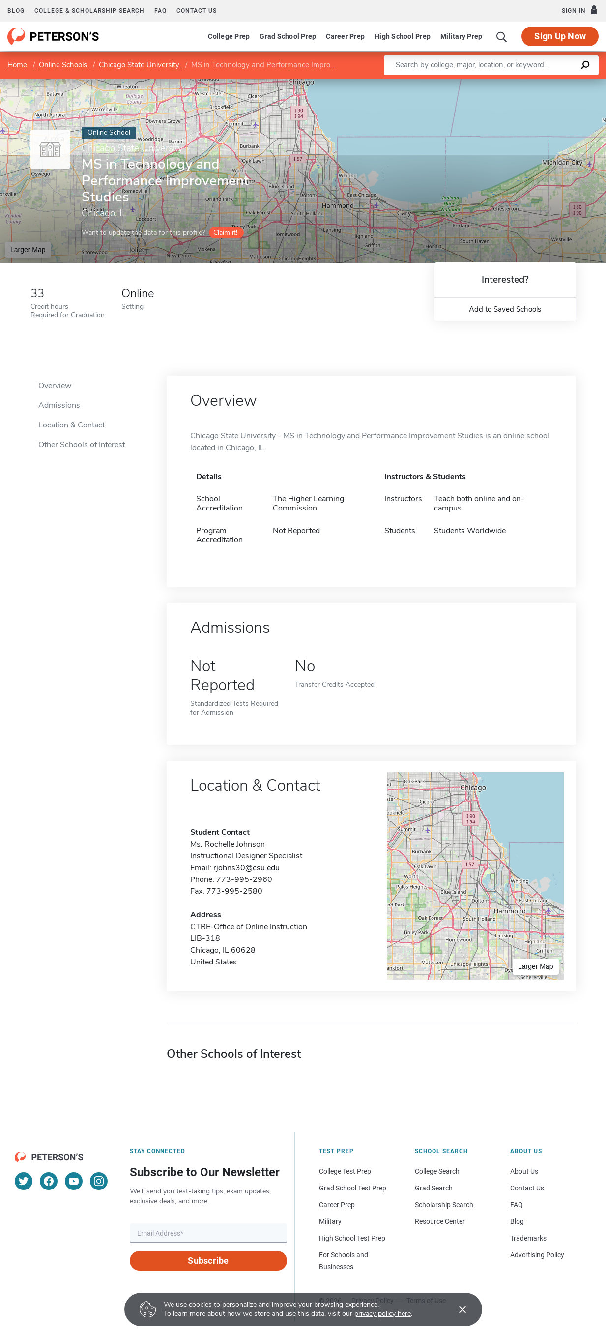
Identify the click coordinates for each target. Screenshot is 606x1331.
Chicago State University (140, 65)
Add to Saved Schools (505, 309)
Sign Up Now (560, 36)
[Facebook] (49, 1181)
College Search (437, 1171)
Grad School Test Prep (352, 1188)
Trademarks (528, 1238)
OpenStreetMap (539, 83)
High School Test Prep (352, 1238)
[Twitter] (23, 1181)
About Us (524, 1171)
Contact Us (527, 1188)
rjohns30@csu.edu (246, 867)
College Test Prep (345, 1171)
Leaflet (491, 83)
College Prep (229, 36)
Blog (16, 10)
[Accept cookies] (455, 1309)
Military (330, 1221)
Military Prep (461, 36)
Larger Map (28, 250)
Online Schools (63, 65)
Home (17, 65)
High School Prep (403, 36)
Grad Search (434, 1188)
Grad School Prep (288, 36)
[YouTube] (74, 1181)
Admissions (59, 405)
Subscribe (208, 1260)
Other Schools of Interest (81, 444)
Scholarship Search (444, 1205)
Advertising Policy (537, 1255)
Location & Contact (71, 425)
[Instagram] (99, 1181)
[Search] (502, 36)
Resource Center (440, 1221)
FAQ (160, 10)
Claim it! (225, 232)
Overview (54, 385)
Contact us (196, 10)
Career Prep (345, 36)
